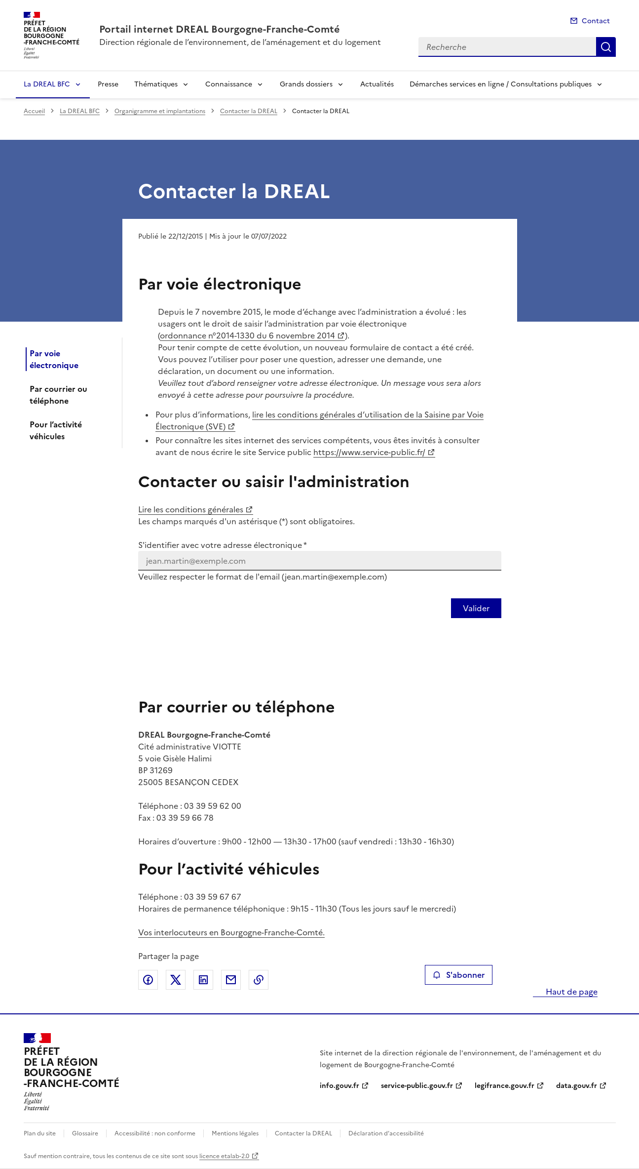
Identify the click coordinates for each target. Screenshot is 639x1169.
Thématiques (156, 84)
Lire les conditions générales (190, 509)
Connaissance (228, 84)
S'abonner (459, 975)
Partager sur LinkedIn (203, 980)
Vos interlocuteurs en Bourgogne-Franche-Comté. (231, 932)
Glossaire (85, 1133)
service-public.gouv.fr (417, 1086)
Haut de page (571, 992)
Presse (108, 84)
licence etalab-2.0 (224, 1156)
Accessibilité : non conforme (154, 1133)
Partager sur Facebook (148, 980)
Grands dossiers (306, 84)
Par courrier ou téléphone (58, 395)
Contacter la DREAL (248, 111)
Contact (596, 21)
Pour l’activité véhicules (56, 430)
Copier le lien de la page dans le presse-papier (258, 980)
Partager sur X (176, 980)
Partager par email (231, 980)
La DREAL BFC (47, 84)
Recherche (606, 47)
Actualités (377, 84)
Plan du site (40, 1133)
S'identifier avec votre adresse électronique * (222, 545)
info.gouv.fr (339, 1086)
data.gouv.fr (576, 1086)
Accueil (34, 111)
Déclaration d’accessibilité (386, 1133)
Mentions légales (235, 1133)
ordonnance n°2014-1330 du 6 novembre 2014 (247, 335)
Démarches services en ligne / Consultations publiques (501, 84)
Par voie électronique (54, 359)
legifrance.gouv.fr (504, 1086)
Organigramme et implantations (159, 111)
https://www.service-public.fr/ (369, 452)
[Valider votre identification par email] (476, 608)
